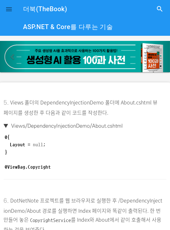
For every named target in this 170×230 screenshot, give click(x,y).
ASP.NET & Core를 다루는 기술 (68, 27)
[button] (9, 9)
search (160, 9)
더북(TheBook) (45, 9)
